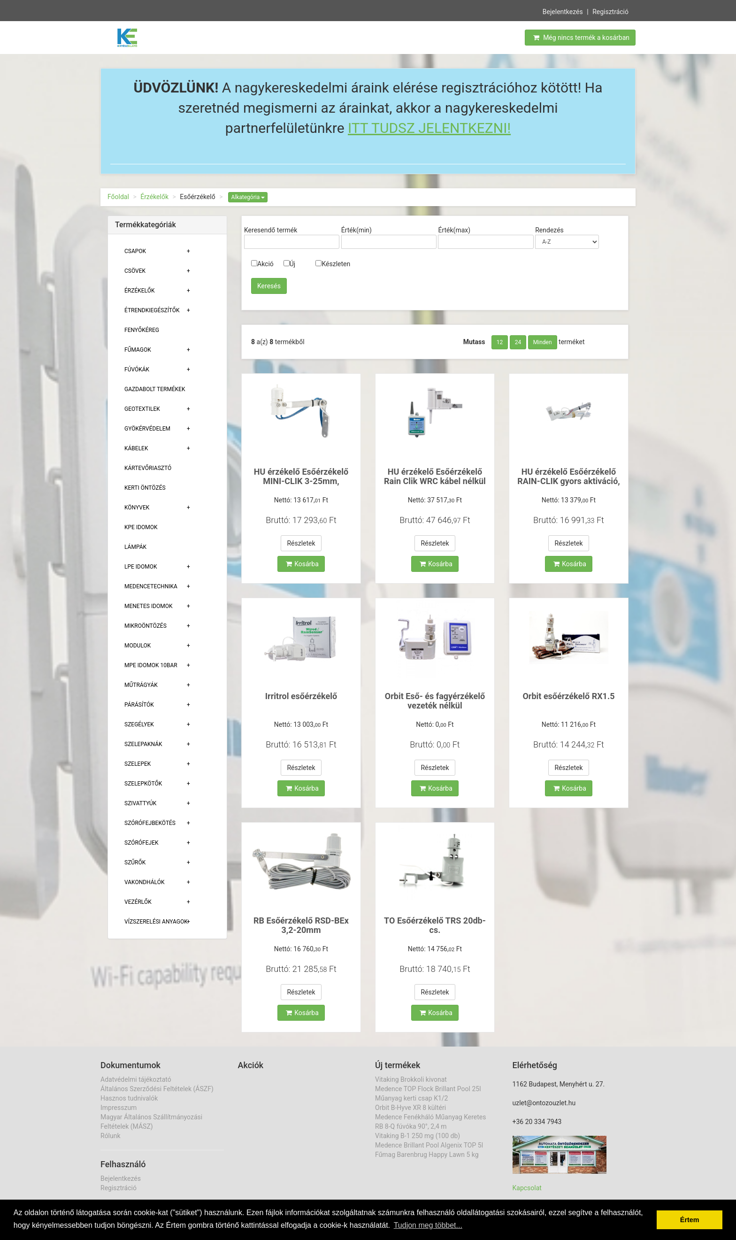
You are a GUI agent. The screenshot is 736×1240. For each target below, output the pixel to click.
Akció (262, 264)
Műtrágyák (141, 685)
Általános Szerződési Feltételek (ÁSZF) (157, 1089)
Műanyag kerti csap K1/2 (411, 1098)
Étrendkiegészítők (152, 310)
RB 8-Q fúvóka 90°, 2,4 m (411, 1126)
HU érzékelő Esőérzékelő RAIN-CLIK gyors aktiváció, (568, 476)
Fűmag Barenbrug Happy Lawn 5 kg (427, 1154)
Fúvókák (136, 369)
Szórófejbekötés (150, 823)
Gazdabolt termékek (154, 389)
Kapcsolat (527, 1188)
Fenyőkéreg (141, 330)
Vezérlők (138, 902)
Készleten (332, 264)
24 (518, 342)
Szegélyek (139, 724)
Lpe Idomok (140, 566)
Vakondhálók (144, 882)
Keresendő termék (270, 230)
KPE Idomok (141, 527)
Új (289, 264)
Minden (542, 342)
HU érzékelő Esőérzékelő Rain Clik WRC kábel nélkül (435, 476)
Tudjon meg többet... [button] (428, 1225)
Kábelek (136, 448)
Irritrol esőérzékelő (301, 696)
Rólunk (110, 1136)
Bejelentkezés (563, 11)
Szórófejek (141, 843)
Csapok (135, 251)
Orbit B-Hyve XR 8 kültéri (410, 1107)
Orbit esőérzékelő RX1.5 (568, 696)
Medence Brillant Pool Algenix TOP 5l (429, 1145)
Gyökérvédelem (147, 428)
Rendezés (549, 230)
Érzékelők (154, 196)
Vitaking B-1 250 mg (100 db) (417, 1136)
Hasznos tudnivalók (129, 1098)
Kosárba (302, 564)
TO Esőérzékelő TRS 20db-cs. (435, 925)
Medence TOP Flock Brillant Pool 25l (428, 1089)
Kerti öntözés (145, 488)
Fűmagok (137, 350)
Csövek (135, 271)
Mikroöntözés (145, 626)
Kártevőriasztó (147, 468)
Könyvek (136, 507)
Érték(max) (454, 230)
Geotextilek (142, 409)
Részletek (301, 543)
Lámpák (135, 547)
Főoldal (118, 196)
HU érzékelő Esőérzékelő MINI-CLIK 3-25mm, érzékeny (301, 481)
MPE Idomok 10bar (150, 665)
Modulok (137, 645)
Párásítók (139, 704)
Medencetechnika (150, 586)
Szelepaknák (143, 744)
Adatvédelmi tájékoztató (135, 1079)
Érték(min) (356, 230)
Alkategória (248, 197)
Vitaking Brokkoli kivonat (411, 1079)
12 (500, 342)
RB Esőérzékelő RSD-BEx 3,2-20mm (301, 925)
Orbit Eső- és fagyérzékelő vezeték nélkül (435, 700)
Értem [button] (689, 1220)
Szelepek (137, 764)
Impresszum (118, 1107)
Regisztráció (610, 11)
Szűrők (135, 862)
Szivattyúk (140, 803)
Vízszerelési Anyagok (156, 921)
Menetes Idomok (148, 606)
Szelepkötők (143, 783)
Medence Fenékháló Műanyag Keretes (430, 1117)
